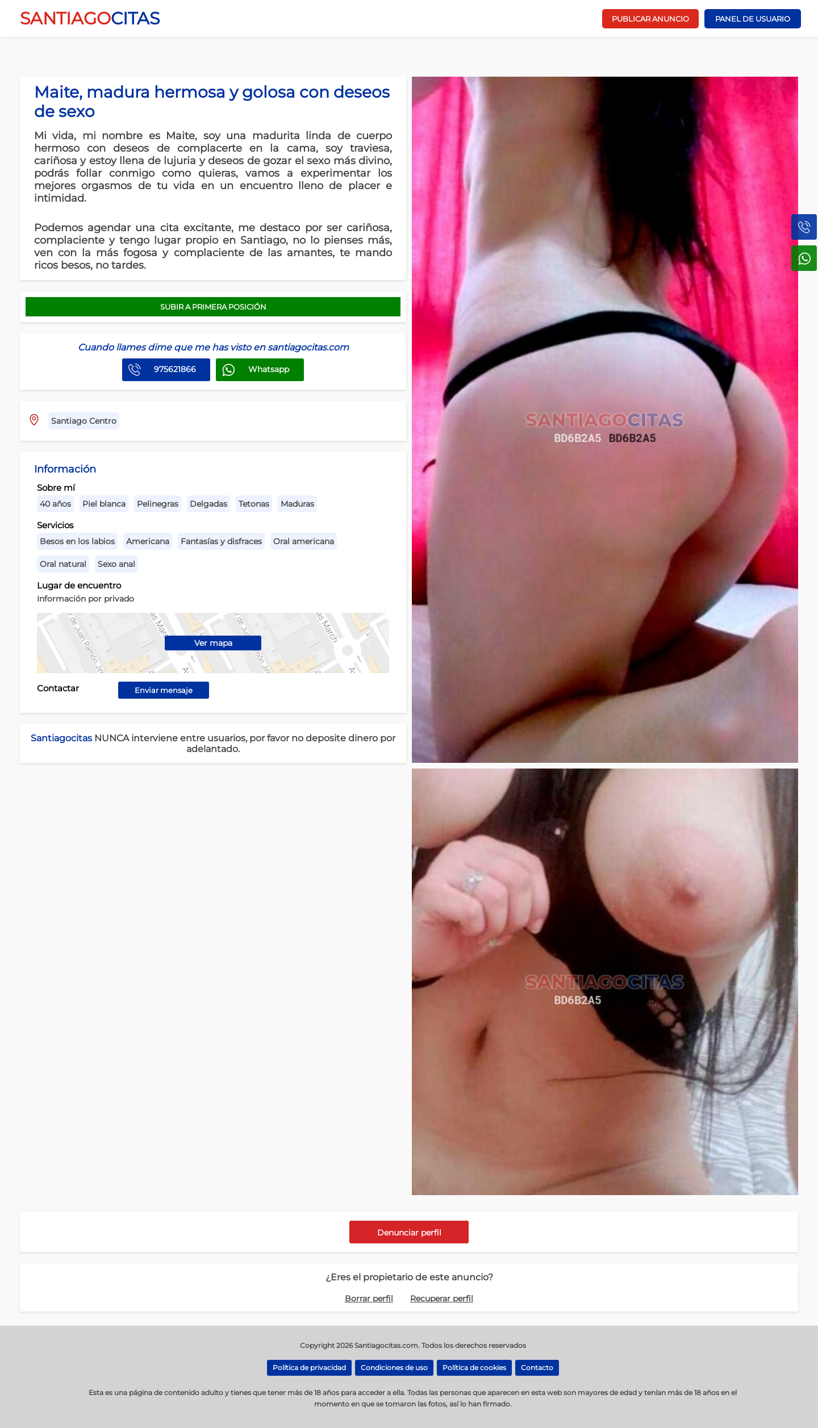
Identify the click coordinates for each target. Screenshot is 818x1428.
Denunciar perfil (409, 1232)
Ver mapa (213, 643)
